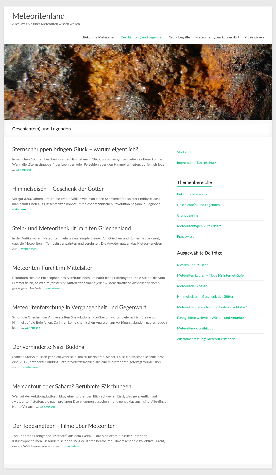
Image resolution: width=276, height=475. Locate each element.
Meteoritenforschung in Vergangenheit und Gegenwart (79, 307)
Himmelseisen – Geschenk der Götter (58, 188)
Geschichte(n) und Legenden (142, 37)
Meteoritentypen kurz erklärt (217, 37)
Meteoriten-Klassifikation (196, 328)
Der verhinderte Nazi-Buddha (48, 346)
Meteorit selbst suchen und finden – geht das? (212, 307)
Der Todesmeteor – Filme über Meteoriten (64, 425)
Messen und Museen (193, 265)
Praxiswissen (254, 37)
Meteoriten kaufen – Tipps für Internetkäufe (210, 275)
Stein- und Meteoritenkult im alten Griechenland (71, 228)
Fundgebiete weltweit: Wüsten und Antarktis (211, 317)
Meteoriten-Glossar (192, 286)
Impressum (185, 162)
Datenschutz (206, 162)
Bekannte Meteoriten (99, 37)
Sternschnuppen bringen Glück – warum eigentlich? (75, 149)
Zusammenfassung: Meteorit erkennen (206, 339)
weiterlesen (23, 169)
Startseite (184, 152)
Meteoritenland (38, 16)
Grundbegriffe (179, 37)
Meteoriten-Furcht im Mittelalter (52, 267)
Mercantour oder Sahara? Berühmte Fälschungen (71, 386)
